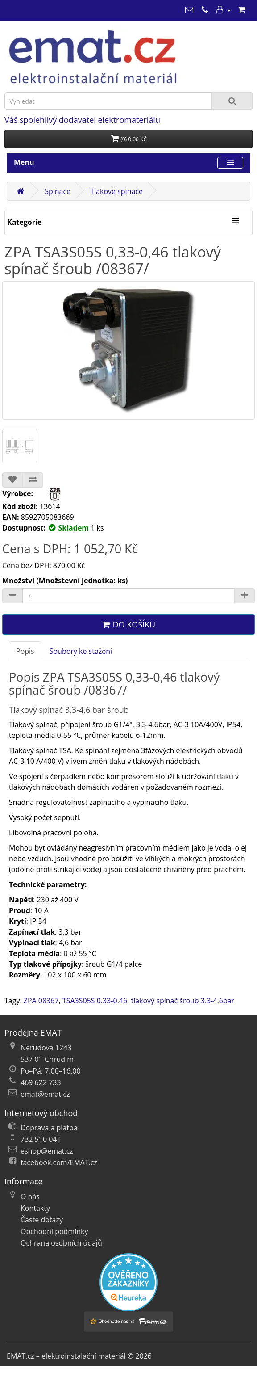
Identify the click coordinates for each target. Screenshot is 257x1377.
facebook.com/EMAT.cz (59, 1162)
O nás (30, 1196)
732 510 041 (41, 1139)
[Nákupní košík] (241, 10)
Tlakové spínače (116, 191)
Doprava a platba (49, 1128)
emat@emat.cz (45, 1094)
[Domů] (20, 191)
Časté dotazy (42, 1220)
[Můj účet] (223, 10)
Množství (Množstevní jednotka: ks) (65, 580)
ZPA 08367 (41, 1001)
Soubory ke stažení (81, 651)
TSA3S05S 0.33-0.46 (94, 1001)
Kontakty (35, 1208)
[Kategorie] (235, 221)
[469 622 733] (204, 10)
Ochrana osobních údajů (61, 1243)
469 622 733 (41, 1082)
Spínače (57, 191)
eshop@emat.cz (47, 1151)
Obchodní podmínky (54, 1231)
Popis (25, 651)
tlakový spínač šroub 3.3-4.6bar (182, 1001)
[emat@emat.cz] (189, 10)
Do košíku (128, 624)
